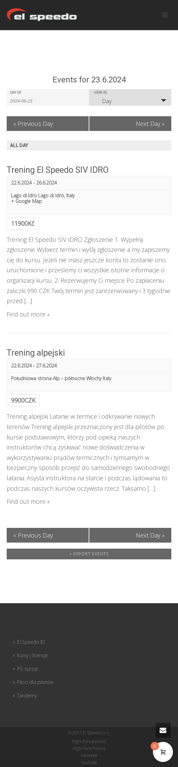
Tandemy (25, 695)
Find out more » (28, 314)
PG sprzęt (25, 669)
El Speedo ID (29, 642)
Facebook (89, 755)
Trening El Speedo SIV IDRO (58, 170)
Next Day (150, 124)
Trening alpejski (36, 353)
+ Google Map (26, 201)
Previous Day (33, 124)
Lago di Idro (24, 195)
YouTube (89, 762)
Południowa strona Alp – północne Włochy (56, 378)
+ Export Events (89, 554)
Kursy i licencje (30, 655)
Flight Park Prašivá (89, 748)
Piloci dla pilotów (33, 682)
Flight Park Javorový (89, 741)
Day (102, 101)
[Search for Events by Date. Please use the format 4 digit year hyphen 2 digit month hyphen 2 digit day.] (26, 100)
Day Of (15, 92)
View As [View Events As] (100, 92)
